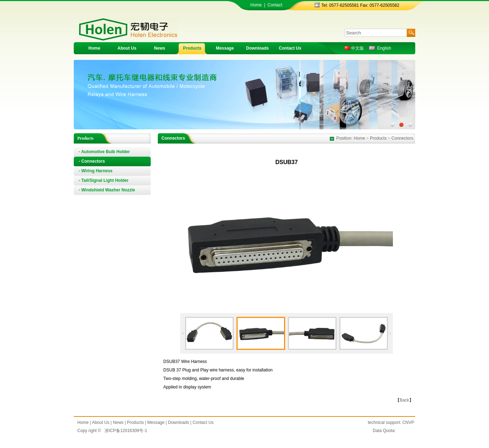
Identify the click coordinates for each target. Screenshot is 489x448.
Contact (274, 4)
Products (192, 48)
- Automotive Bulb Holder (104, 151)
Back (404, 400)
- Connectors (92, 161)
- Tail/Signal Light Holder (103, 180)
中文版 (354, 48)
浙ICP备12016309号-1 (126, 430)
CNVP (408, 422)
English (380, 48)
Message (225, 48)
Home (256, 4)
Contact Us (290, 48)
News (159, 48)
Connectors (402, 138)
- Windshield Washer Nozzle (107, 189)
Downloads (257, 48)
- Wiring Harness (95, 170)
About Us (126, 48)
